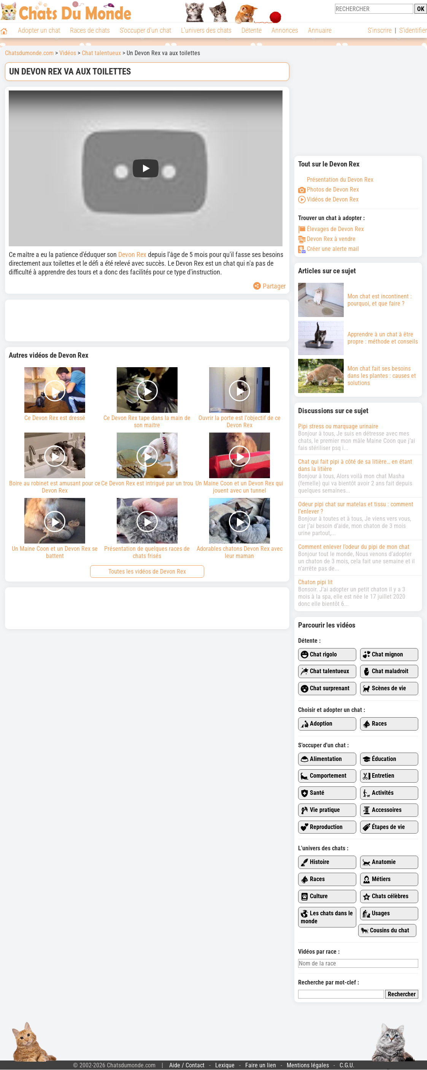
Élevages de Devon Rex (331, 229)
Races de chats (90, 30)
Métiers (376, 879)
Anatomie (379, 862)
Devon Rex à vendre (327, 239)
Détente (251, 30)
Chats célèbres (385, 896)
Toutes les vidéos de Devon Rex (147, 571)
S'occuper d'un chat (145, 30)
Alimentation (321, 759)
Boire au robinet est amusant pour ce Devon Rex (55, 463)
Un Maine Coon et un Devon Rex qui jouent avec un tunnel (239, 463)
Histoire (315, 862)
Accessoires (382, 810)
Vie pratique (320, 810)
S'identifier (413, 30)
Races (375, 724)
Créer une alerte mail (328, 248)
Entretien (378, 776)
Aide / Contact (187, 1065)
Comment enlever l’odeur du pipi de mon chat (354, 546)
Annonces (284, 30)
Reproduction (322, 827)
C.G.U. (347, 1065)
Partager (269, 286)
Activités (378, 793)
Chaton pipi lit (315, 582)
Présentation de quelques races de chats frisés (147, 529)
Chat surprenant (325, 689)
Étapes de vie (384, 827)
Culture (314, 896)
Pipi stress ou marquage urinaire (338, 426)
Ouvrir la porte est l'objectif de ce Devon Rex (239, 398)
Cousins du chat (385, 931)
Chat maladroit (385, 671)
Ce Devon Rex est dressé (55, 394)
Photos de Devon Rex (328, 189)
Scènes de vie (384, 689)
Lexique (225, 1065)
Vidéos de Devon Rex (328, 199)
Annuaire (320, 30)
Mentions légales (308, 1065)
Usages (376, 914)
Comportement (323, 776)
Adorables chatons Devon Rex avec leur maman (239, 529)
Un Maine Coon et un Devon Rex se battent (55, 529)
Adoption (316, 724)
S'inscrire (380, 30)
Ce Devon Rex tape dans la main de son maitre (147, 398)
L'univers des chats (206, 30)
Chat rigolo (319, 655)
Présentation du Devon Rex (335, 179)
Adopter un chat (39, 30)
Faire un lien (260, 1065)
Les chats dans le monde (327, 917)
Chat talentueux (325, 671)
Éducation (379, 759)
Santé (312, 793)
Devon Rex (132, 254)
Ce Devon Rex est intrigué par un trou (147, 460)
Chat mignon (383, 655)
